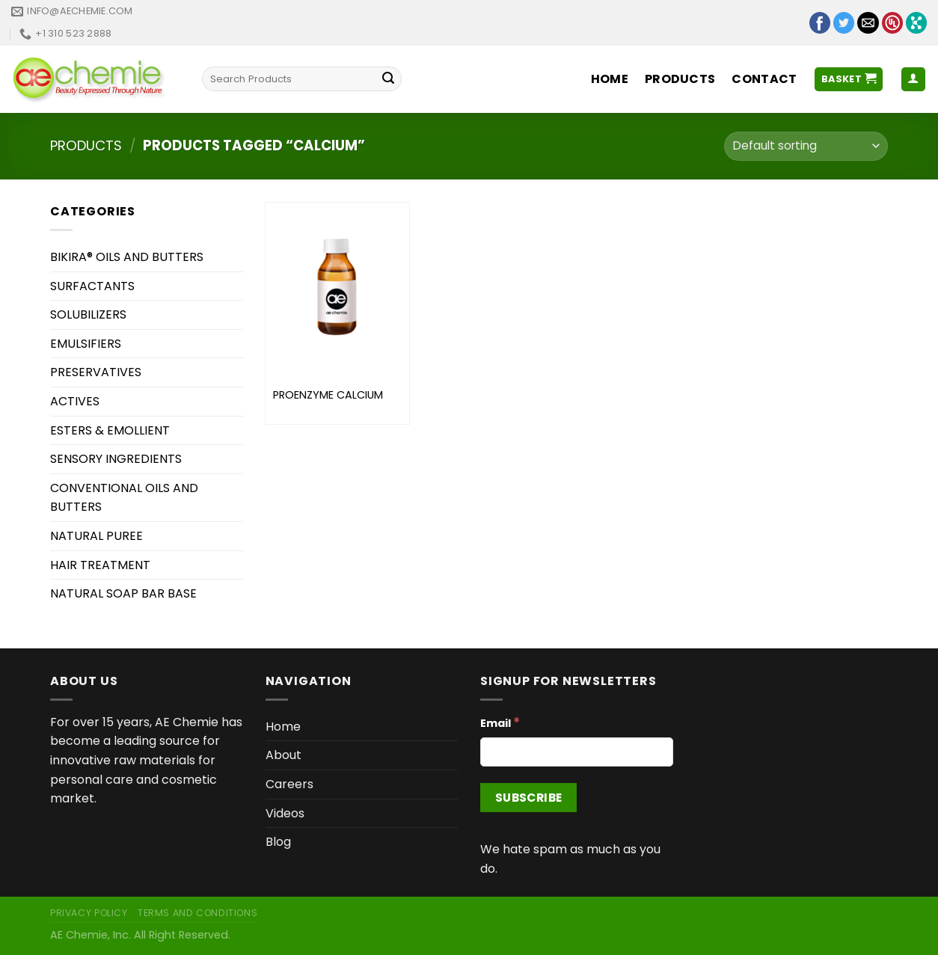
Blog (278, 841)
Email (500, 722)
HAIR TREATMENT (100, 565)
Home (609, 78)
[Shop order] (806, 146)
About (283, 755)
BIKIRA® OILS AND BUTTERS (126, 256)
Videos (285, 813)
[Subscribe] (528, 797)
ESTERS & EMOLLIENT (110, 430)
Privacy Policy (89, 912)
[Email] (576, 752)
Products (680, 78)
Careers (289, 784)
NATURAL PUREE (96, 535)
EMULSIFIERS (85, 343)
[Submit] (388, 79)
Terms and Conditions (197, 912)
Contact (764, 78)
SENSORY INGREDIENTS (116, 458)
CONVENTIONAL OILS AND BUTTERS (124, 497)
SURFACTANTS (92, 286)
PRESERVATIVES (95, 372)
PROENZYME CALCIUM (328, 395)
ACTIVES (74, 401)
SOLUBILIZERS (88, 314)
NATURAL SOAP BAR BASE (123, 593)
